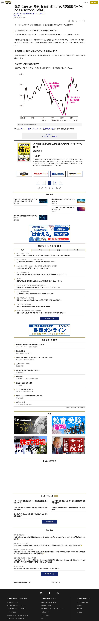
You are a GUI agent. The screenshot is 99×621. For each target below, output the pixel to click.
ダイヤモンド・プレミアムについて (16, 605)
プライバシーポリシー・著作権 (15, 618)
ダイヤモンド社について (84, 598)
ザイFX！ (43, 618)
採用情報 (79, 609)
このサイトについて (12, 602)
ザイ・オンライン (45, 615)
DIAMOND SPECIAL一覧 (22, 582)
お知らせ (79, 612)
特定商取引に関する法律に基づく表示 (17, 615)
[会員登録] (94, 2)
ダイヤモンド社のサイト (48, 598)
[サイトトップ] (7, 2)
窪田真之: (30, 13)
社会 (15, 16)
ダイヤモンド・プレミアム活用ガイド (17, 609)
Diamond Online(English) (48, 602)
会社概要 (79, 605)
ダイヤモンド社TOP (82, 602)
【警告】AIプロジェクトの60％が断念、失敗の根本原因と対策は (30, 508)
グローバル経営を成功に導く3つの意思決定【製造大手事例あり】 (30, 502)
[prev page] (38, 183)
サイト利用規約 (11, 612)
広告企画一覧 (56, 582)
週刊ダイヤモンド (46, 605)
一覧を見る (49, 521)
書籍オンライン (45, 612)
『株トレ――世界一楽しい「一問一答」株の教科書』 (37, 129)
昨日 (40, 250)
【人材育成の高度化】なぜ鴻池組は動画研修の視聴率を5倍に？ (68, 502)
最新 (22, 250)
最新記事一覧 (49, 574)
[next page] (61, 183)
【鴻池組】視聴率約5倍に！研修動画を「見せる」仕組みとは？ (68, 508)
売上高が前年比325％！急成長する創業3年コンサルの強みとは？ (30, 515)
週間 (58, 250)
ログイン (85, 2)
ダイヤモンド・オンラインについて (17, 598)
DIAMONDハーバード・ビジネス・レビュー (52, 609)
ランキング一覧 (49, 318)
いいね (76, 250)
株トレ (19, 16)
